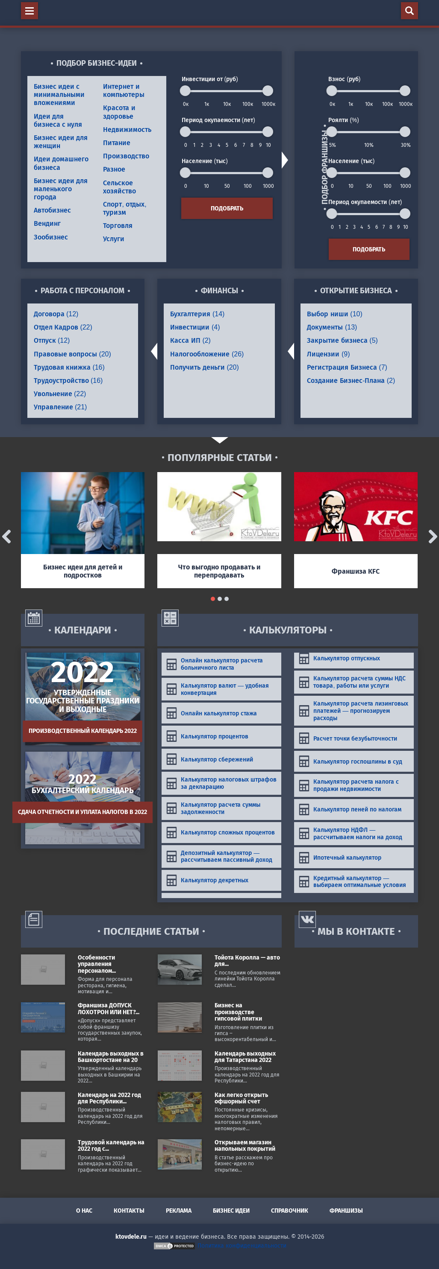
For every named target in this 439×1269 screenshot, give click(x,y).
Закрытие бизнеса (342, 340)
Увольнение (60, 393)
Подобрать (227, 208)
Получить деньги (204, 367)
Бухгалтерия (197, 314)
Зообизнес (51, 237)
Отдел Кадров (63, 327)
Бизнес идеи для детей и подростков (82, 571)
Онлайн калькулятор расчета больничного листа (214, 664)
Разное (114, 169)
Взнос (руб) (344, 79)
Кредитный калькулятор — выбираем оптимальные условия (352, 882)
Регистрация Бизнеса (347, 367)
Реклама (179, 1210)
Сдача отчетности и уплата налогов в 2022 (82, 812)
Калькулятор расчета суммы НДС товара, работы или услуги (352, 682)
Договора (56, 314)
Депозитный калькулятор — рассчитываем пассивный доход (219, 856)
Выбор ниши (334, 314)
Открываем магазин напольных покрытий (245, 1145)
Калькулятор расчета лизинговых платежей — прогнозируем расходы (353, 710)
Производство (126, 156)
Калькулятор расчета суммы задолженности (213, 808)
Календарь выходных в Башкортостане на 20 (111, 1057)
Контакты (129, 1210)
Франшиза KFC (356, 571)
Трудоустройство (68, 380)
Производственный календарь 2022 (83, 731)
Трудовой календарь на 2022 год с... (111, 1145)
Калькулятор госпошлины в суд (350, 761)
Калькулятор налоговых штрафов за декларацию (221, 783)
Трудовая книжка (69, 367)
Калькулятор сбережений (209, 759)
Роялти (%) (343, 120)
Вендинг (47, 223)
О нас (84, 1210)
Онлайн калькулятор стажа (211, 713)
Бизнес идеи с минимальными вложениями (59, 94)
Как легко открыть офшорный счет (241, 1098)
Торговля (118, 225)
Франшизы (346, 1210)
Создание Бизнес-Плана (351, 380)
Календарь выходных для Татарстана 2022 (245, 1057)
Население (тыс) (205, 161)
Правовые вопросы (72, 354)
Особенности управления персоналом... (97, 964)
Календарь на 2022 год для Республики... (109, 1098)
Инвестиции (195, 327)
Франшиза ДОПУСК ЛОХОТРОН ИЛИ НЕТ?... (108, 1008)
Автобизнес (52, 210)
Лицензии (328, 354)
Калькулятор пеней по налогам (349, 809)
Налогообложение (207, 354)
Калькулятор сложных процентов (220, 832)
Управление (60, 407)
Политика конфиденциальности (241, 1245)
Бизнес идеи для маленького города (61, 189)
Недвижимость (127, 129)
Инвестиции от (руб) (210, 79)
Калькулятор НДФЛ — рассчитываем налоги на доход (350, 833)
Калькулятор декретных (207, 880)
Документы (332, 327)
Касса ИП (190, 340)
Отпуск (52, 340)
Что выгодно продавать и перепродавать (219, 571)
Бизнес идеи (231, 1210)
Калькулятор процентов (207, 736)
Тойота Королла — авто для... (247, 961)
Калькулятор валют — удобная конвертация (217, 689)
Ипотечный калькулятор (339, 858)
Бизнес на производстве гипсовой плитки (238, 1012)
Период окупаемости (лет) (218, 120)
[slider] (185, 90)
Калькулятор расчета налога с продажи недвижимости (348, 785)
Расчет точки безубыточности (347, 738)
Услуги (113, 238)
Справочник (289, 1210)
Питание (116, 142)
